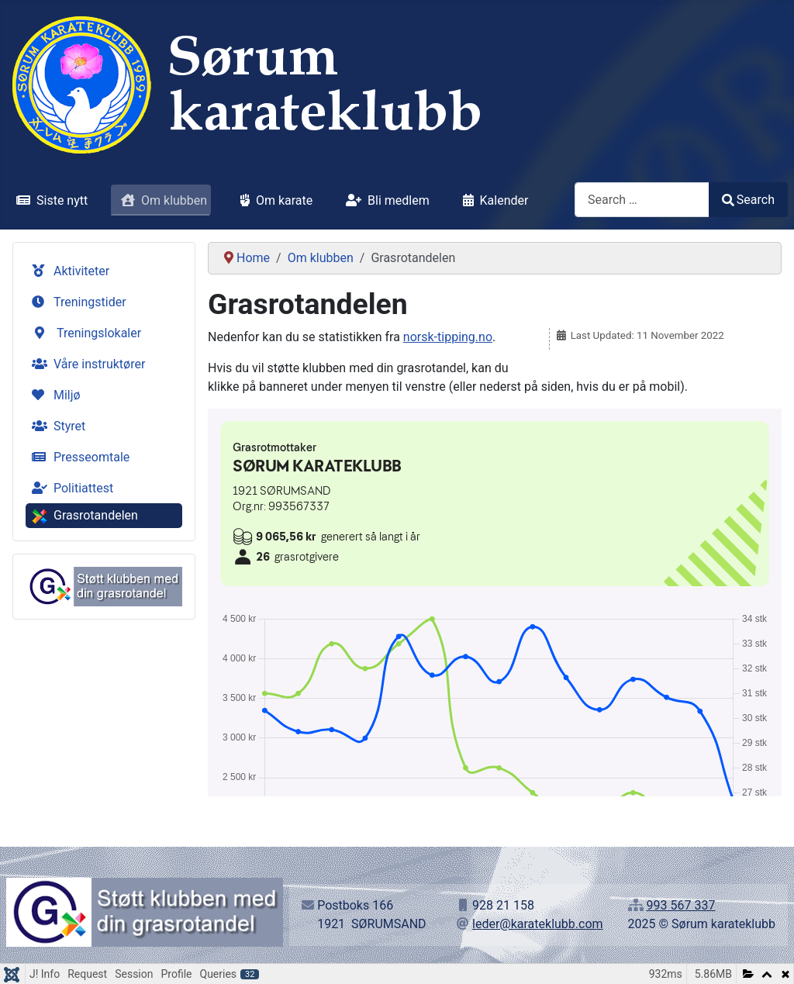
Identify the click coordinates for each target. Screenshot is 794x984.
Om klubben (161, 200)
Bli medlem (385, 200)
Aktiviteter (67, 271)
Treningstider (76, 302)
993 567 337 (681, 905)
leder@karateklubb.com (537, 924)
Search (748, 199)
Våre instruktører (85, 364)
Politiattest (69, 488)
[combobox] (642, 199)
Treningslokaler (85, 333)
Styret (55, 426)
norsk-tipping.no (447, 337)
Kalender (493, 200)
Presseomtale (77, 457)
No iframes (495, 602)
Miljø (53, 395)
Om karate (273, 200)
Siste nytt (49, 200)
